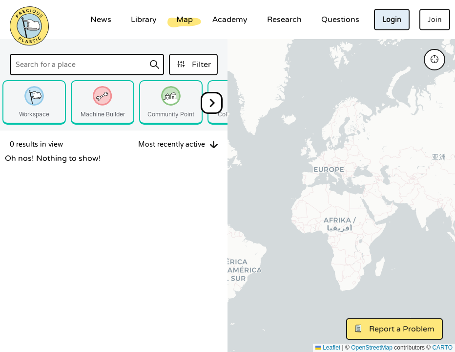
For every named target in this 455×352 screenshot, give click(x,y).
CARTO (442, 347)
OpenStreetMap (372, 347)
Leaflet (327, 347)
